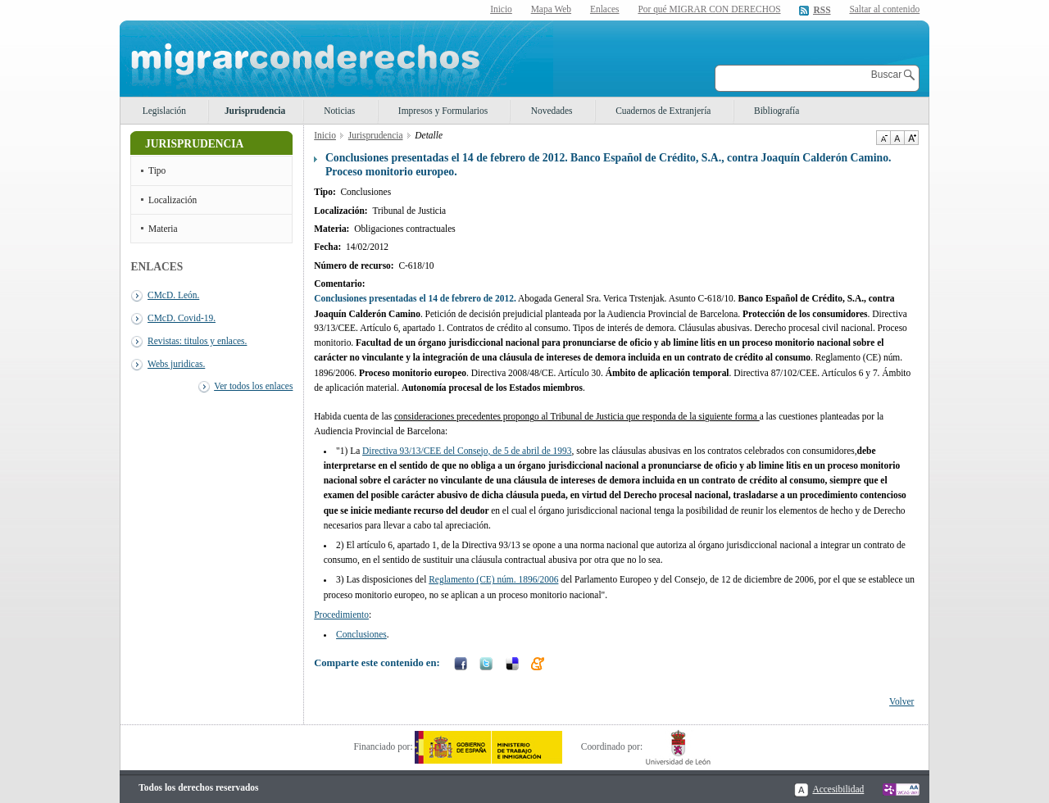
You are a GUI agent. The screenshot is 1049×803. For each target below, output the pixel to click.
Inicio (501, 9)
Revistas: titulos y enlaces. (197, 341)
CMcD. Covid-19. (182, 318)
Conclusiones (361, 634)
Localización (172, 200)
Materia (163, 229)
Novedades (552, 111)
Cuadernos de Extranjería (663, 111)
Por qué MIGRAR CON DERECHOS (709, 9)
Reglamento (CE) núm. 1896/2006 (493, 579)
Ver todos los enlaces (253, 386)
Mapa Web (551, 9)
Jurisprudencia (255, 111)
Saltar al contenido (884, 9)
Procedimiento (341, 614)
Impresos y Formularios (443, 111)
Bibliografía (776, 111)
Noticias (339, 111)
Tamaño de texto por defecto (897, 137)
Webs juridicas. (176, 364)
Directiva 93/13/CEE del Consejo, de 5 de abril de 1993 (466, 451)
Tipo (157, 170)
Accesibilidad (838, 789)
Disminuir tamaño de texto (883, 137)
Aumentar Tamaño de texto (911, 137)
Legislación (164, 111)
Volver (901, 701)
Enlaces (605, 9)
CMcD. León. (173, 295)
